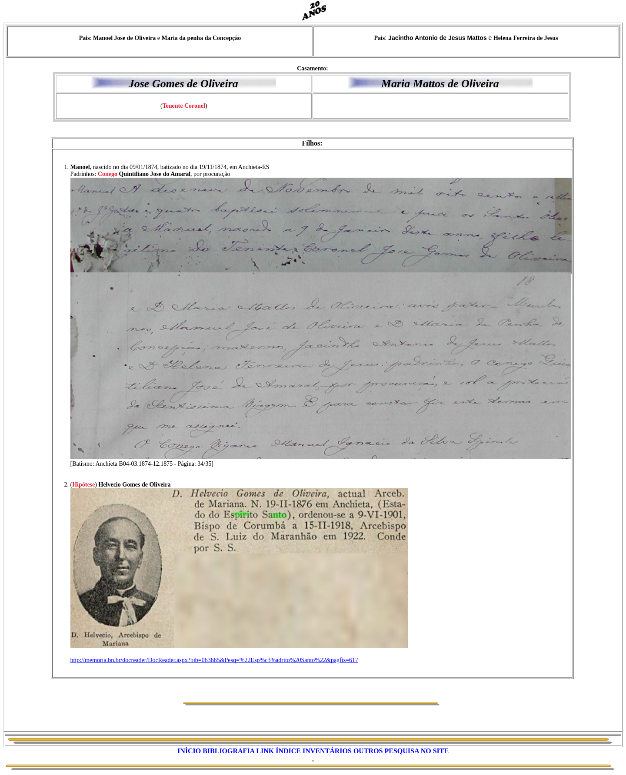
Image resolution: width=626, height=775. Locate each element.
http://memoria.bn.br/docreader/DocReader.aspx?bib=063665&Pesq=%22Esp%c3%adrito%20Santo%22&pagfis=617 (214, 660)
